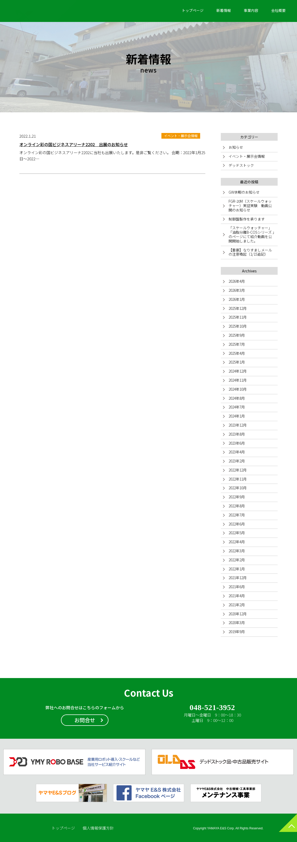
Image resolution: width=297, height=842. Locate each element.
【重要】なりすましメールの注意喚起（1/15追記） (250, 252)
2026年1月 (237, 299)
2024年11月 (238, 380)
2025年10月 (238, 326)
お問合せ (84, 720)
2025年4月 (237, 353)
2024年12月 (238, 371)
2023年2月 (237, 460)
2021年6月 (237, 586)
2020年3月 (237, 622)
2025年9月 (237, 335)
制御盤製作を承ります (247, 219)
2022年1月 (237, 568)
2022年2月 (237, 559)
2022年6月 (237, 523)
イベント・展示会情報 (247, 156)
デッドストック (241, 165)
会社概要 (278, 10)
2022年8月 (237, 505)
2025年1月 (237, 362)
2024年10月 (238, 389)
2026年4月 (237, 281)
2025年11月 (238, 317)
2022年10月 (238, 487)
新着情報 (223, 10)
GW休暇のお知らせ (244, 192)
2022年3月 (237, 550)
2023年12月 (238, 425)
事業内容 (251, 10)
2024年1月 (237, 416)
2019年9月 (237, 631)
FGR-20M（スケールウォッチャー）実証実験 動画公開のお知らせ (250, 206)
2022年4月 (237, 541)
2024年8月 (237, 398)
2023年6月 (237, 443)
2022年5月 (237, 532)
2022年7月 (237, 514)
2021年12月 (238, 577)
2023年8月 (237, 434)
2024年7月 (237, 407)
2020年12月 (238, 613)
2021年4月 (237, 595)
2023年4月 (237, 451)
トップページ (193, 10)
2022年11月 (238, 479)
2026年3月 (237, 290)
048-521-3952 (212, 707)
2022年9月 (237, 496)
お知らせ (236, 147)
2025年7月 (237, 344)
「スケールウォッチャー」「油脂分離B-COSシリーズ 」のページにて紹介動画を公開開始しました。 (251, 234)
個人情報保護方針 (98, 828)
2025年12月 (238, 308)
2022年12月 (238, 470)
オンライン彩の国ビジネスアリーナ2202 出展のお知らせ (73, 144)
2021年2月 (237, 604)
